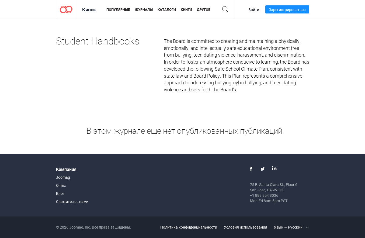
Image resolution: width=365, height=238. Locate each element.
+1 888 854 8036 (264, 195)
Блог (60, 193)
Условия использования (245, 227)
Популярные (118, 9)
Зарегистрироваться (287, 9)
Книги (186, 9)
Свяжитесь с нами (72, 201)
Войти (253, 9)
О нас (61, 185)
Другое (203, 9)
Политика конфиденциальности (188, 227)
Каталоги (167, 9)
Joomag (63, 177)
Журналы (144, 9)
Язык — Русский (291, 227)
